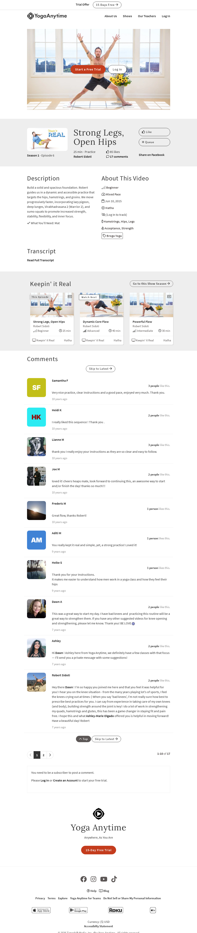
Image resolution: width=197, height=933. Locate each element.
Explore (63, 898)
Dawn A (57, 602)
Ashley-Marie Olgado (100, 716)
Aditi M (56, 533)
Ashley (56, 641)
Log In (166, 16)
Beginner (112, 187)
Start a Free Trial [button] (88, 69)
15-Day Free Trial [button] (99, 850)
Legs (131, 221)
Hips (124, 221)
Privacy (40, 898)
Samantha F (60, 380)
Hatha (109, 208)
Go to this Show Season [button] (151, 283)
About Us (111, 16)
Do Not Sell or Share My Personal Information (132, 898)
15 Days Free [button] (107, 5)
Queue (148, 142)
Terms (51, 898)
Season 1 (33, 155)
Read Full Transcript (40, 260)
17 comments (119, 156)
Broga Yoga (112, 236)
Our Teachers (147, 16)
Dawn (59, 653)
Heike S (57, 563)
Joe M (56, 469)
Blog (104, 891)
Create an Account (65, 780)
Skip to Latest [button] (100, 368)
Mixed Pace (113, 194)
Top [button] (83, 739)
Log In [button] (117, 69)
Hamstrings (111, 221)
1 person (152, 509)
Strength (127, 228)
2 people (153, 415)
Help (91, 891)
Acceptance (112, 228)
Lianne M (58, 440)
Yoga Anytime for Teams (85, 898)
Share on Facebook (151, 155)
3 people (153, 386)
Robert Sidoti (83, 156)
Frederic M (59, 503)
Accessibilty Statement (98, 926)
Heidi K (57, 410)
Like (147, 132)
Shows (127, 16)
